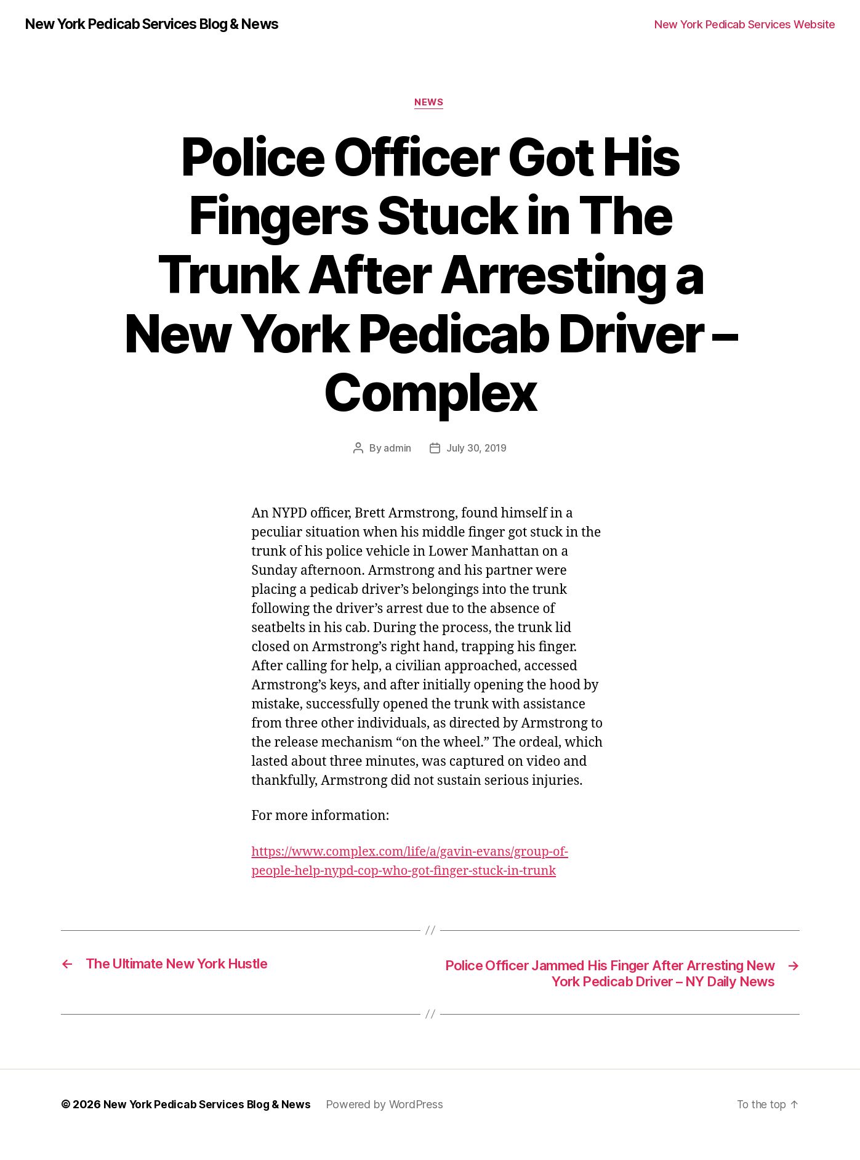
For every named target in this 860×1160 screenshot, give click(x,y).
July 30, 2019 (477, 450)
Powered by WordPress (390, 1125)
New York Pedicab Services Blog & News (161, 24)
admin (397, 450)
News (429, 104)
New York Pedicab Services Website (744, 24)
